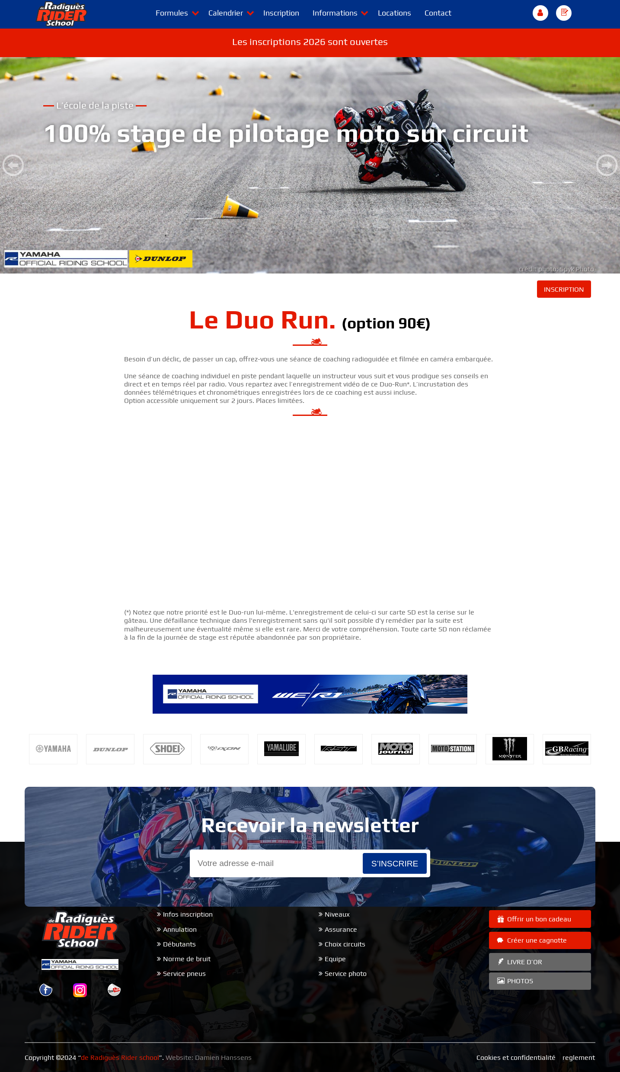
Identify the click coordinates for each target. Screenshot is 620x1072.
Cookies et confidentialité (516, 1057)
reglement (578, 1057)
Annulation (180, 929)
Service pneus (184, 973)
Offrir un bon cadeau (533, 919)
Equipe (335, 959)
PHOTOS (514, 981)
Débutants (179, 944)
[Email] (276, 863)
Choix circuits (345, 944)
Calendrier (225, 12)
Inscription (281, 12)
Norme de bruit (187, 959)
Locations (394, 12)
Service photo (346, 973)
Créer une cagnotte (531, 940)
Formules (172, 12)
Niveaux (337, 914)
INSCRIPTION (564, 289)
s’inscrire (395, 863)
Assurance (341, 929)
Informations (335, 12)
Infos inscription (188, 914)
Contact (438, 12)
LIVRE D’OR (519, 962)
